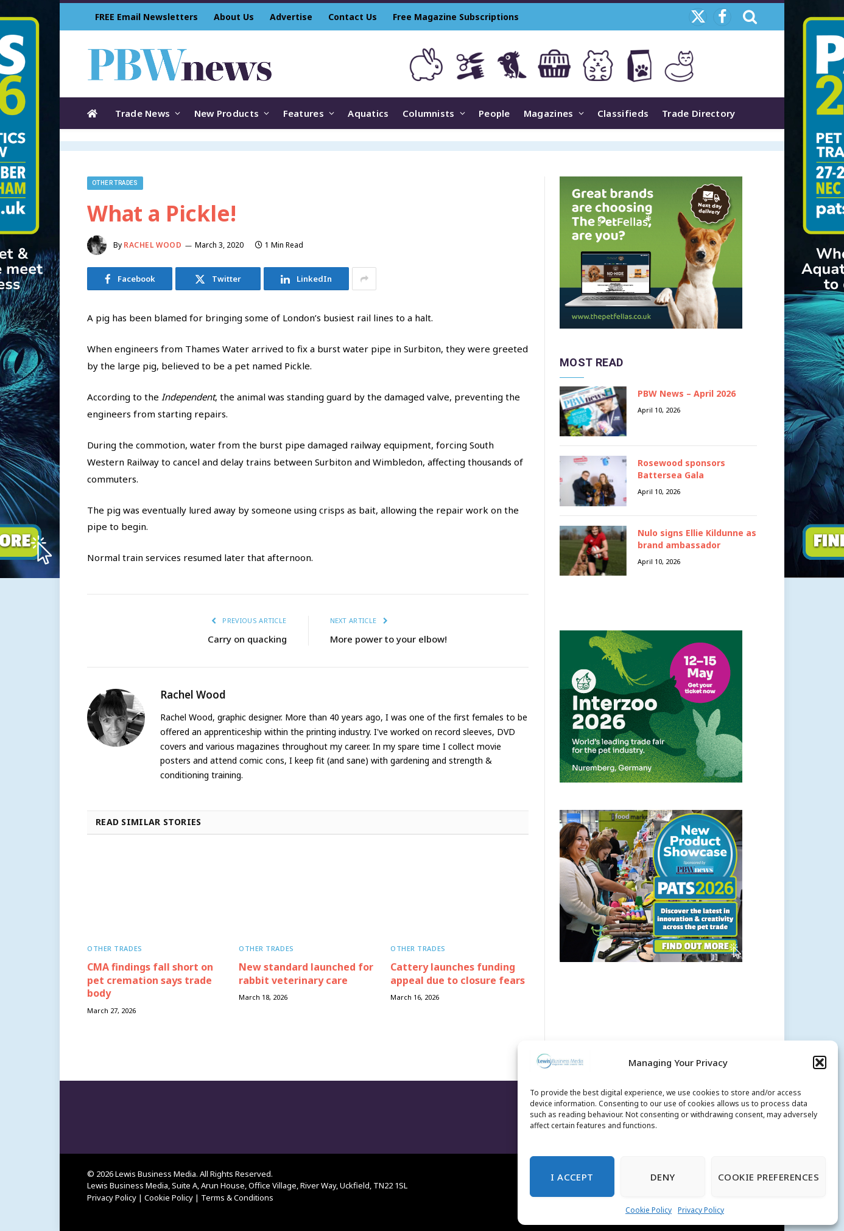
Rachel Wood (153, 245)
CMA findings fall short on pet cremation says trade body (150, 980)
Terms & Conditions (237, 1197)
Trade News (142, 113)
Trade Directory (699, 113)
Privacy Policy (701, 1210)
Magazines (549, 113)
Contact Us (352, 17)
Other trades (115, 183)
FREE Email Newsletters (146, 17)
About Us (234, 17)
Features (303, 113)
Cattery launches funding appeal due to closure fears (457, 974)
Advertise (291, 17)
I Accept (572, 1177)
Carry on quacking (247, 639)
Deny (662, 1177)
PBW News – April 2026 (687, 393)
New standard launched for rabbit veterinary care (306, 974)
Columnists (429, 113)
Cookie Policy (648, 1210)
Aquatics (368, 113)
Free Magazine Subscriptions (456, 17)
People (494, 113)
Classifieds (623, 113)
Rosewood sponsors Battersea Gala (681, 469)
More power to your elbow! (388, 639)
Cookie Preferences (768, 1177)
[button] (820, 1062)
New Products (226, 113)
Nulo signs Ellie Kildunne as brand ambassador (697, 539)
